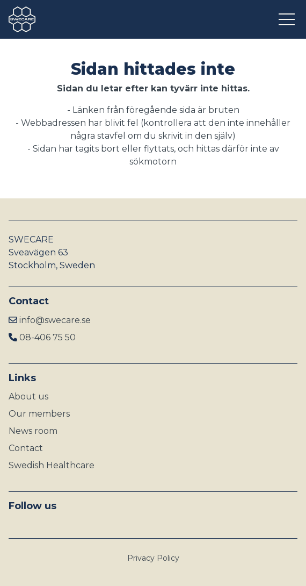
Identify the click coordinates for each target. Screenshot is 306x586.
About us (28, 396)
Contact (26, 448)
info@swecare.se (55, 320)
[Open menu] (288, 19)
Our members (39, 414)
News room (33, 431)
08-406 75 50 (47, 337)
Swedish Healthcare (51, 465)
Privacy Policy (153, 558)
